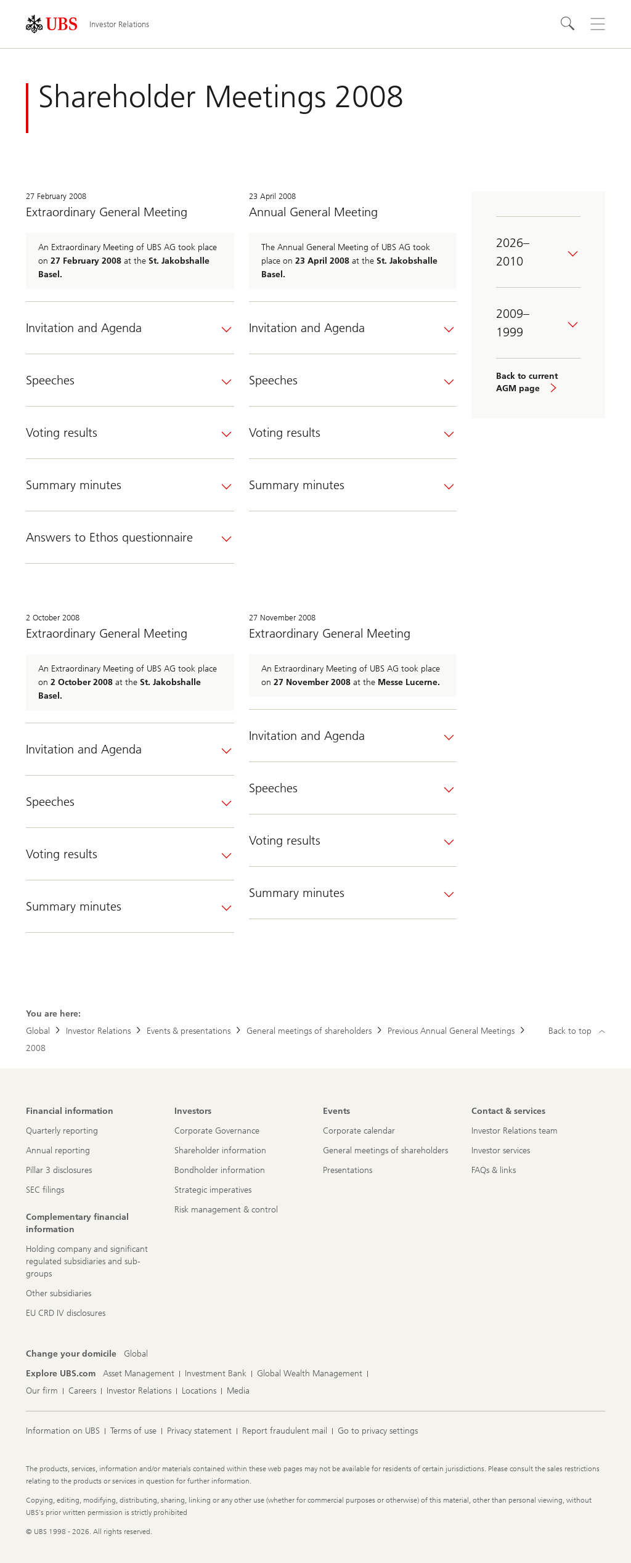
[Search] (568, 24)
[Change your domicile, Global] (136, 1354)
